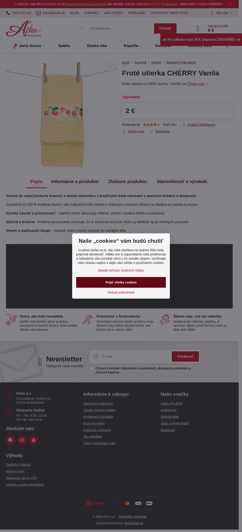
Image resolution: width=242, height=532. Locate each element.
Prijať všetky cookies (121, 282)
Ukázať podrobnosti (121, 292)
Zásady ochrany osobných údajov (121, 270)
